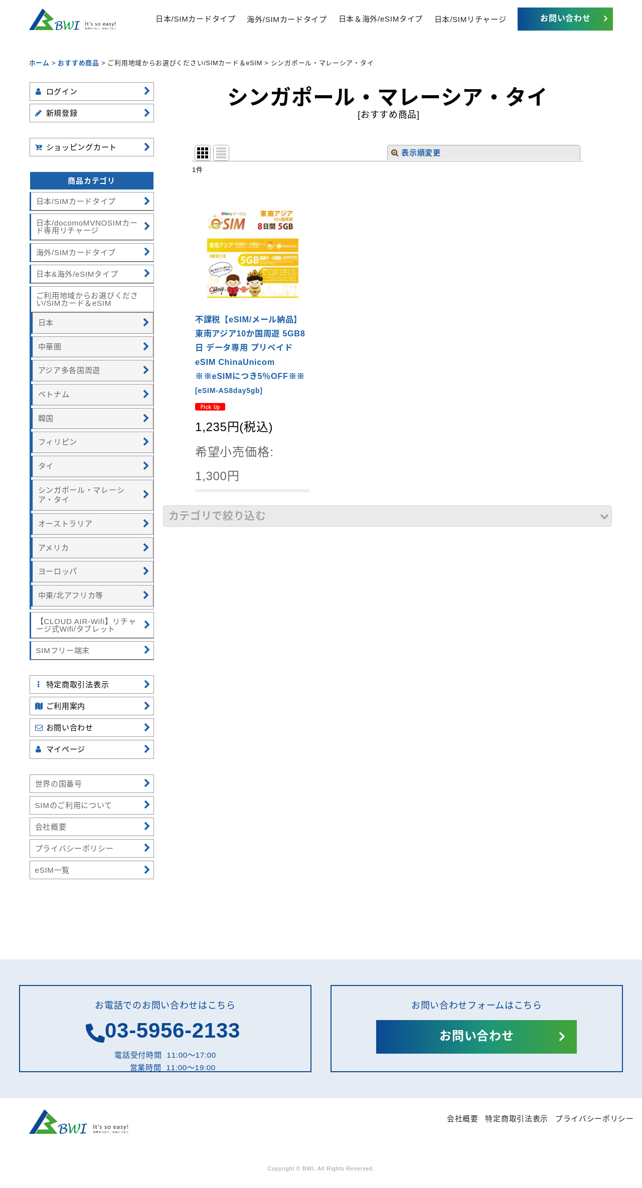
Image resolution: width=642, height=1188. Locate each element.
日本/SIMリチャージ (470, 19)
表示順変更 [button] (415, 152)
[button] (387, 516)
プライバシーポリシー (594, 1118)
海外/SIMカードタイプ (287, 19)
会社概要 (462, 1118)
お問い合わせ (565, 18)
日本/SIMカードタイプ (195, 19)
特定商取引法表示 (516, 1118)
